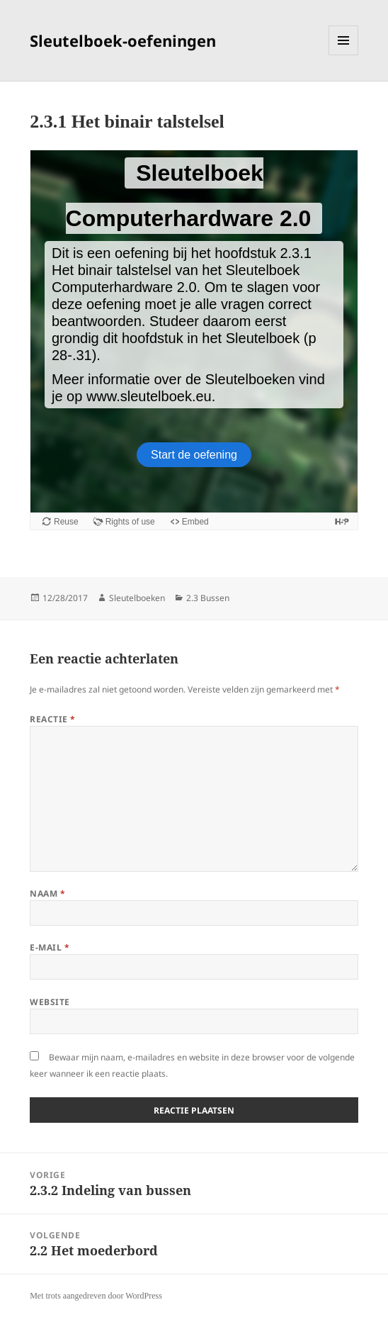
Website (49, 1002)
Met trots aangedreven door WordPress (96, 1296)
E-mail (49, 947)
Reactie (52, 719)
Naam (47, 893)
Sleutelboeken (137, 598)
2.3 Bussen (207, 598)
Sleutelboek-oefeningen (123, 40)
